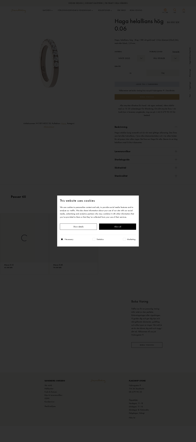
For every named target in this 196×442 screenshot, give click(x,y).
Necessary (69, 239)
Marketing (131, 239)
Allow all (117, 226)
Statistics (100, 239)
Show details (78, 226)
